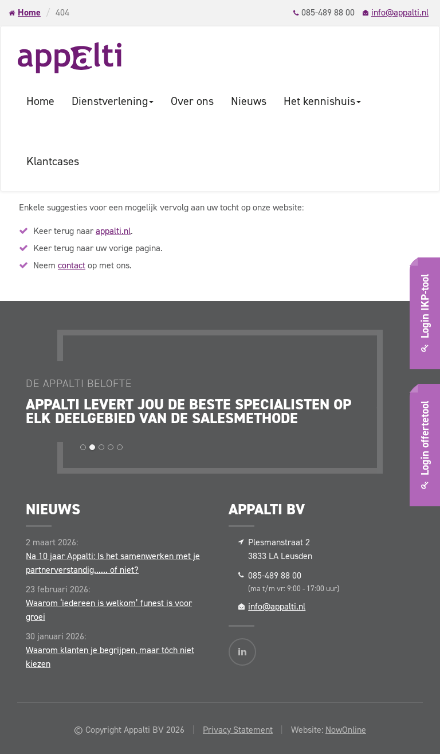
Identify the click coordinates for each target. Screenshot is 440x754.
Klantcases (52, 161)
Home (29, 12)
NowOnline (345, 730)
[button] (83, 447)
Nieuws (248, 100)
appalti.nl (113, 231)
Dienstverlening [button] (113, 100)
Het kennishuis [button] (322, 100)
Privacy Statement (238, 730)
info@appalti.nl (400, 12)
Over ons (192, 100)
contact (71, 265)
